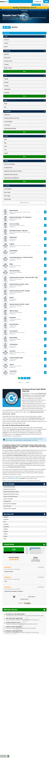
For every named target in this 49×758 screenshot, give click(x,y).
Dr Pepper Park (8, 167)
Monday (6, 82)
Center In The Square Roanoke (10, 495)
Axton (5, 538)
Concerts (6, 39)
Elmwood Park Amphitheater (11, 177)
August (6, 153)
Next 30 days (7, 199)
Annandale (6, 523)
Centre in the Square (9, 164)
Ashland (5, 535)
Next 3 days (7, 192)
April (5, 139)
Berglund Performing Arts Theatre (13, 171)
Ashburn (5, 533)
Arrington (6, 530)
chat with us (23, 478)
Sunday (6, 78)
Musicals (6, 54)
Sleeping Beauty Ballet (10, 128)
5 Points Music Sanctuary (9, 486)
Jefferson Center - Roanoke (10, 507)
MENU (46, 1)
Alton (5, 521)
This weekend (7, 188)
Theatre (6, 43)
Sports (6, 46)
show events (24, 382)
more (24, 71)
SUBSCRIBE (36, 4)
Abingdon (6, 516)
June (5, 146)
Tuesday (6, 85)
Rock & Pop (7, 57)
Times (5, 100)
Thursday (6, 92)
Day (5, 107)
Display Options (31, 596)
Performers (7, 111)
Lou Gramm (7, 125)
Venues (6, 160)
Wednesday (7, 89)
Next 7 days (7, 195)
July (5, 149)
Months (6, 136)
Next (28, 377)
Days (5, 75)
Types (5, 36)
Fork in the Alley (7, 505)
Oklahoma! (7, 114)
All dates (6, 185)
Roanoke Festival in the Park (11, 118)
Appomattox (6, 526)
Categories (7, 50)
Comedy (6, 64)
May (5, 142)
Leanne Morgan (8, 121)
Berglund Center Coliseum (11, 174)
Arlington (6, 528)
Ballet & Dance (8, 67)
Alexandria (6, 518)
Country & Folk (8, 61)
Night (5, 103)
